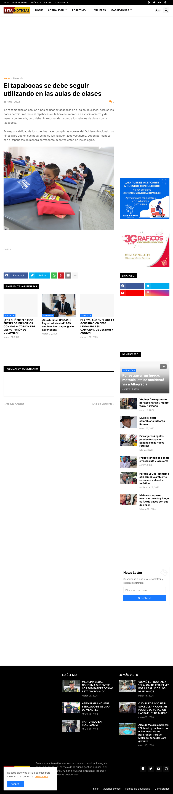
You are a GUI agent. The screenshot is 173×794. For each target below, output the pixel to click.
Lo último (79, 10)
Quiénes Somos (20, 2)
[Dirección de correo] (144, 590)
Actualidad (56, 10)
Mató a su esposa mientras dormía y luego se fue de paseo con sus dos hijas (154, 500)
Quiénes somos (112, 788)
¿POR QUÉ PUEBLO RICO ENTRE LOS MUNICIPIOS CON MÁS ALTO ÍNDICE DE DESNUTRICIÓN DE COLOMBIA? (20, 326)
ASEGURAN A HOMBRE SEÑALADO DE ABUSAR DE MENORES (96, 706)
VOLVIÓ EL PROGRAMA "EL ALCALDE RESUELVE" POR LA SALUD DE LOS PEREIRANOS (153, 686)
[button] (158, 10)
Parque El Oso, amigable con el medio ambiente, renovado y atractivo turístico (154, 478)
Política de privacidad (41, 2)
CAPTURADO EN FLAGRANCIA (92, 723)
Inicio (6, 2)
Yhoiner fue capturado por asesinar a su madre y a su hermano (154, 402)
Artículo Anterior (15, 403)
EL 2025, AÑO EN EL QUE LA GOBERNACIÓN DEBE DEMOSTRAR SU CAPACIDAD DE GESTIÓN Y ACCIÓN (97, 326)
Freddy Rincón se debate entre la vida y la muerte (154, 459)
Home (39, 10)
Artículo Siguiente (102, 403)
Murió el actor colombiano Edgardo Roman (152, 421)
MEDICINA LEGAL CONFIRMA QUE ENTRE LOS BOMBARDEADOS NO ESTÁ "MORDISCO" (97, 686)
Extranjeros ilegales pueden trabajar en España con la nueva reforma (151, 440)
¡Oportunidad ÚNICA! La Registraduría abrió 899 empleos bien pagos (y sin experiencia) (58, 324)
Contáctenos (61, 2)
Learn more (41, 776)
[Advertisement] (88, 46)
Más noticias (120, 10)
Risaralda (17, 78)
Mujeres (100, 10)
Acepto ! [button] (15, 783)
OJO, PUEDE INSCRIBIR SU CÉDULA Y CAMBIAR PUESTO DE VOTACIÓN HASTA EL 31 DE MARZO (152, 708)
